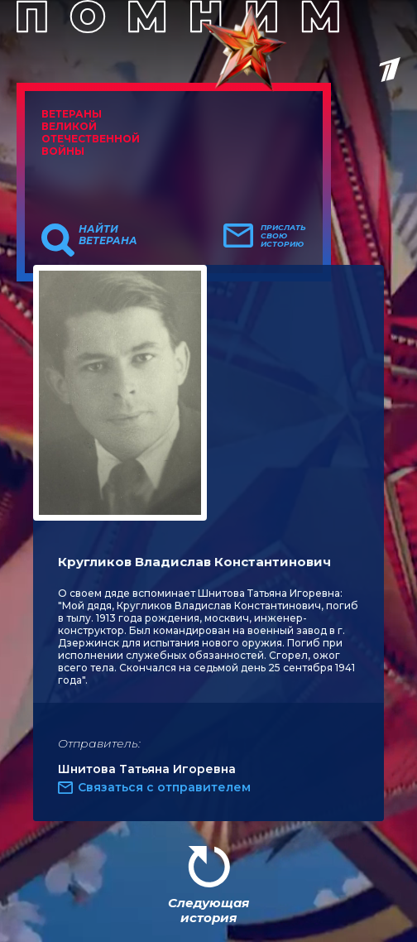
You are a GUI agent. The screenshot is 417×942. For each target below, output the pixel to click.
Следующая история (208, 910)
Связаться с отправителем (164, 787)
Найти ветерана (108, 235)
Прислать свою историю (283, 235)
